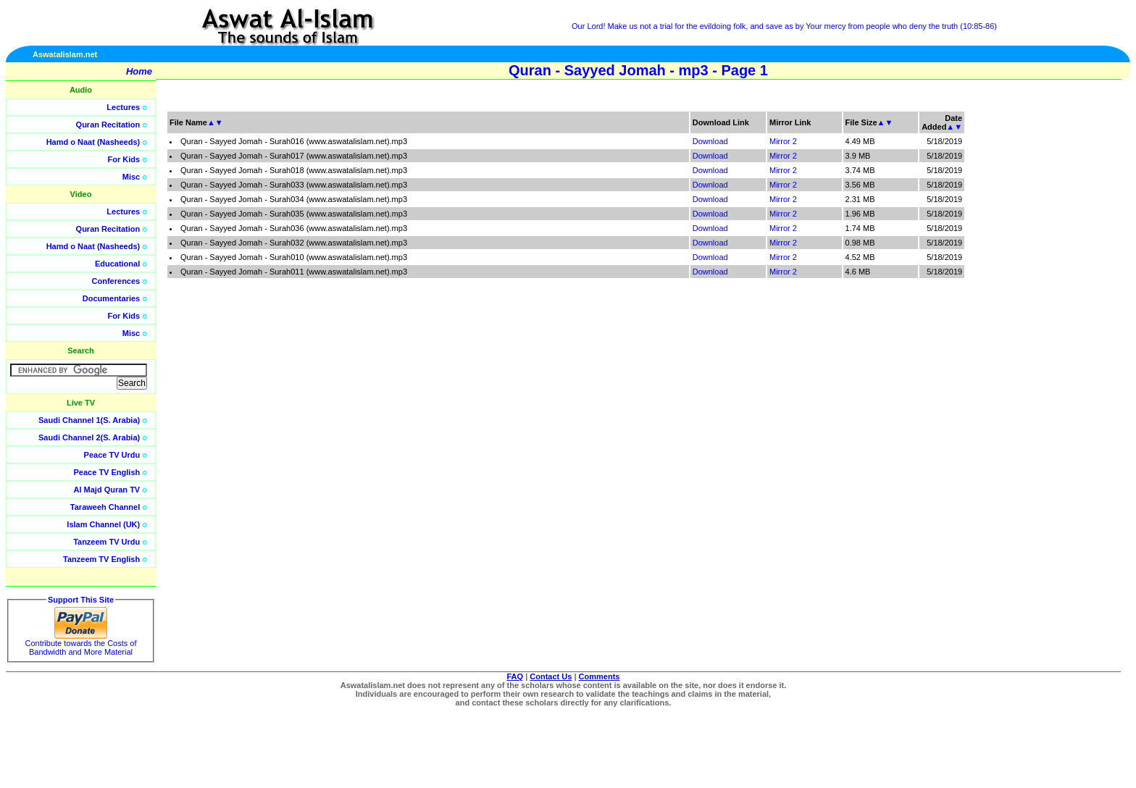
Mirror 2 (783, 141)
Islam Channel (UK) (103, 524)
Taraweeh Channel (105, 507)
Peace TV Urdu (112, 454)
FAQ (515, 676)
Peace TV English (107, 472)
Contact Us (551, 676)
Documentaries (111, 298)
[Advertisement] (1067, 326)
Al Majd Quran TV (107, 489)
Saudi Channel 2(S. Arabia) (89, 437)
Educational (117, 263)
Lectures (123, 107)
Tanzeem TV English (101, 559)
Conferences (116, 281)
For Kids (124, 159)
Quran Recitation (108, 124)
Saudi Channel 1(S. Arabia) (89, 420)
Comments (599, 676)
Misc (131, 176)
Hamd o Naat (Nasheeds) (93, 142)
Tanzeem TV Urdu (106, 541)
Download (710, 141)
